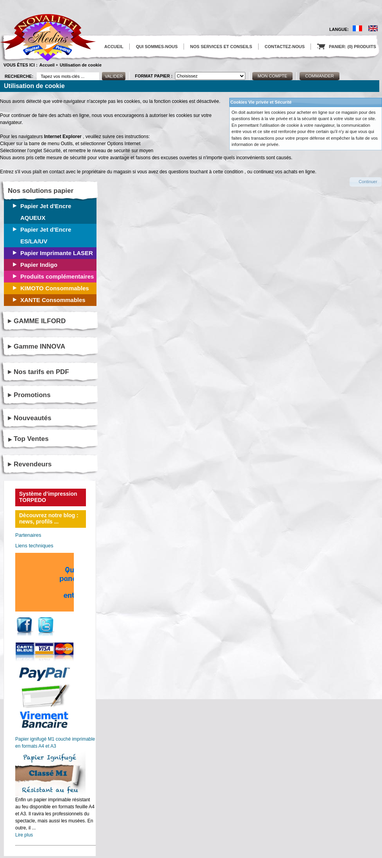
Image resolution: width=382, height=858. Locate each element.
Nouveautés (32, 418)
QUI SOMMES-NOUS (157, 46)
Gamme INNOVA (39, 346)
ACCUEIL (113, 46)
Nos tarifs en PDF (41, 372)
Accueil (47, 65)
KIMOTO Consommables (54, 288)
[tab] (53, 439)
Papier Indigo (38, 264)
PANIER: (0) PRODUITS (346, 46)
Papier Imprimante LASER (56, 253)
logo (48, 37)
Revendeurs (33, 464)
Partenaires (28, 535)
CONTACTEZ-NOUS (285, 46)
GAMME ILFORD (40, 321)
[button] (366, 182)
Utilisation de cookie (81, 65)
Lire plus (24, 835)
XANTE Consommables (53, 300)
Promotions (32, 395)
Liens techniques (34, 546)
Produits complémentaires (57, 276)
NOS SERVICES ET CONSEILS (221, 46)
